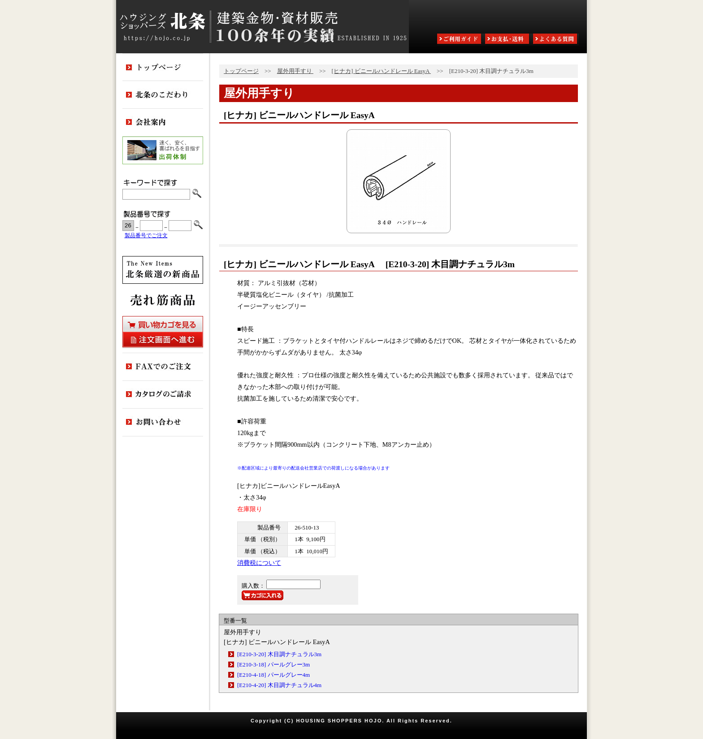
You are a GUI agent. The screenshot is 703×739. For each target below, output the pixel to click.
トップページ (241, 71)
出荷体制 (162, 150)
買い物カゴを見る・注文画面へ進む (162, 331)
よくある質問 (556, 40)
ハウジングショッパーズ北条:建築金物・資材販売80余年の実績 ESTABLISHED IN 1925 (262, 26)
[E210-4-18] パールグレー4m (273, 674)
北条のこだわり (162, 95)
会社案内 (162, 123)
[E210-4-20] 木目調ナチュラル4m (279, 685)
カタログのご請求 (162, 395)
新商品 (162, 270)
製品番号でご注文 (146, 236)
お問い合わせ (162, 422)
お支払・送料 (508, 40)
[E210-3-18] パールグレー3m (273, 664)
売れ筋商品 (162, 300)
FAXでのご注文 (162, 367)
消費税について (259, 562)
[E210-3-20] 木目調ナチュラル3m (279, 654)
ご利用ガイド (460, 40)
